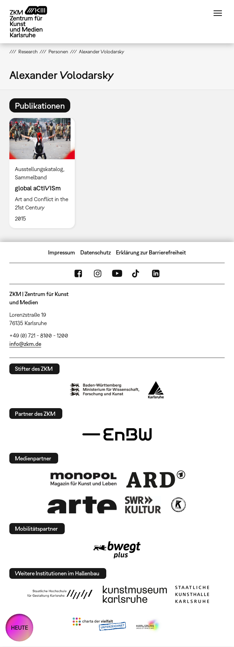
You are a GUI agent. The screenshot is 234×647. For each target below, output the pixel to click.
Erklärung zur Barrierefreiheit (151, 252)
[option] (44, 173)
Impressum (61, 252)
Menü (218, 13)
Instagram (98, 273)
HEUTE (19, 627)
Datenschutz (95, 252)
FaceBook (78, 273)
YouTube (117, 273)
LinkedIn (156, 273)
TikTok (136, 273)
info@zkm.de (25, 344)
